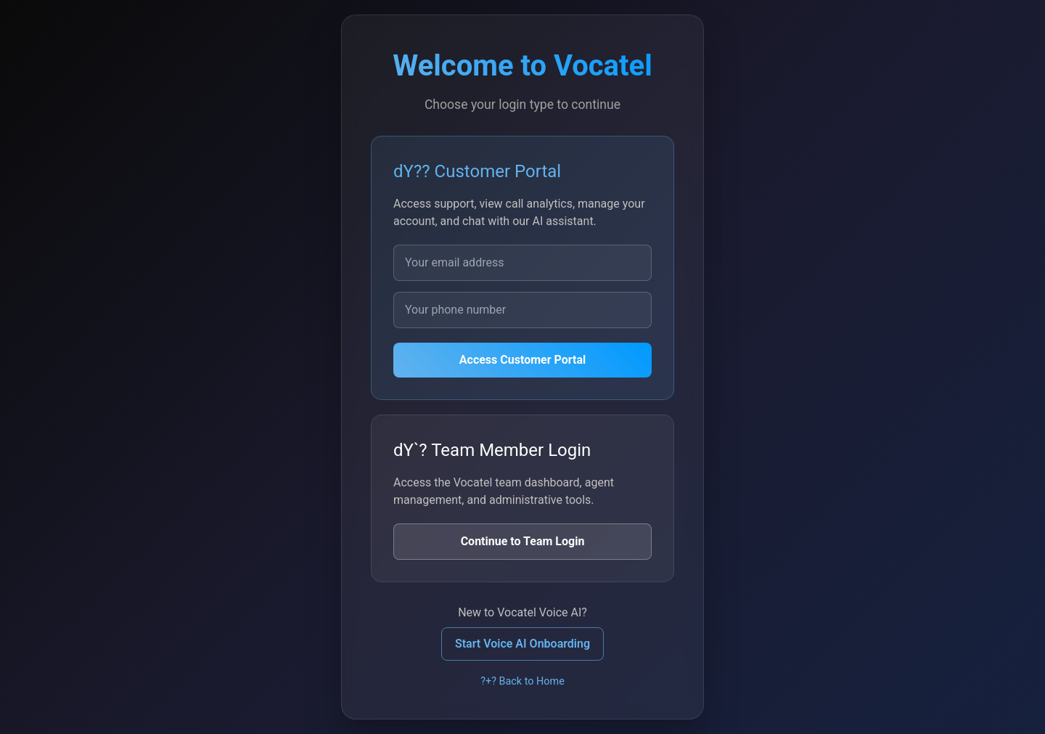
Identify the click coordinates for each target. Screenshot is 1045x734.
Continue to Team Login (523, 541)
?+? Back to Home (522, 681)
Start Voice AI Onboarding (522, 644)
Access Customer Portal (522, 360)
